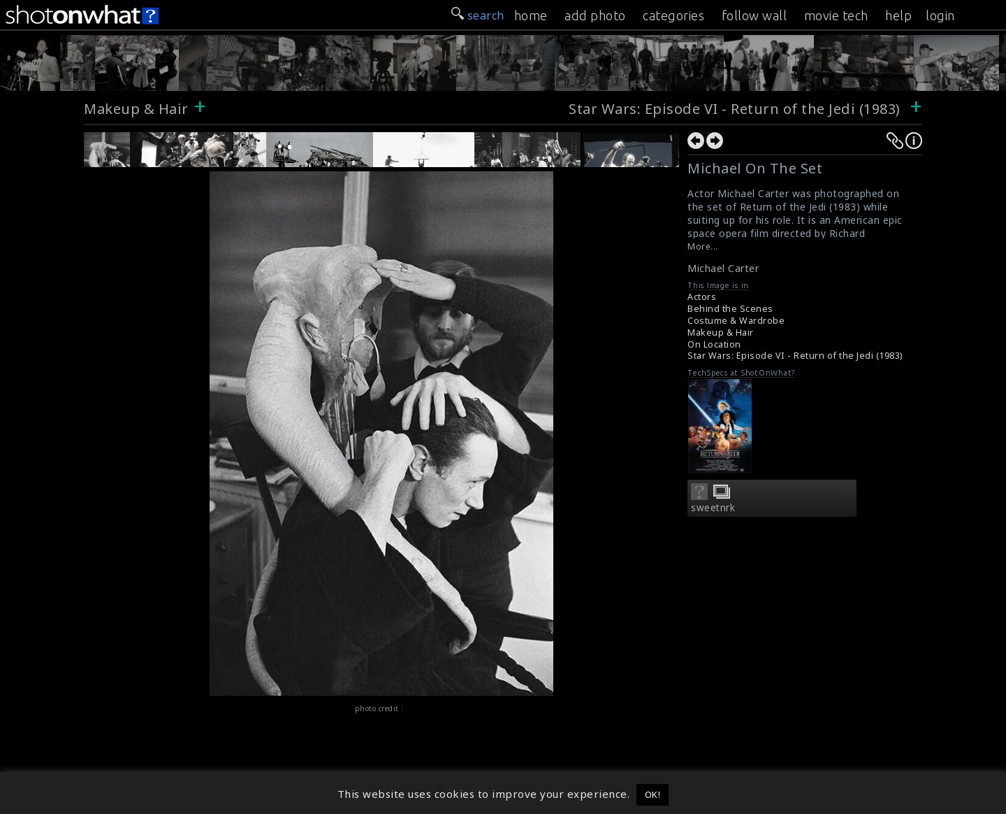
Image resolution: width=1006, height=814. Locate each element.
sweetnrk (713, 507)
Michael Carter (723, 268)
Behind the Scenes (730, 309)
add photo (595, 15)
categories (673, 15)
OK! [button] (653, 794)
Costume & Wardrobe (736, 321)
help (898, 15)
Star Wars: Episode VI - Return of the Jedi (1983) (736, 108)
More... (702, 246)
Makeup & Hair (136, 108)
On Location (714, 344)
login (940, 15)
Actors (701, 297)
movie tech (836, 15)
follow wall (754, 15)
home (531, 15)
